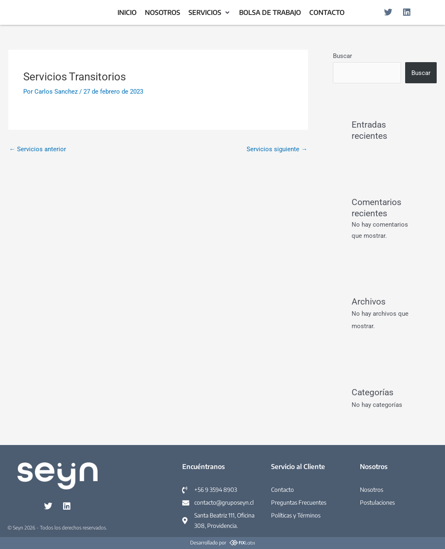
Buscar (342, 56)
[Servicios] (209, 12)
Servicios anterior (37, 149)
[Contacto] (327, 12)
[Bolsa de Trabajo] (270, 12)
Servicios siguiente (277, 149)
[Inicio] (127, 12)
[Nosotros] (162, 12)
